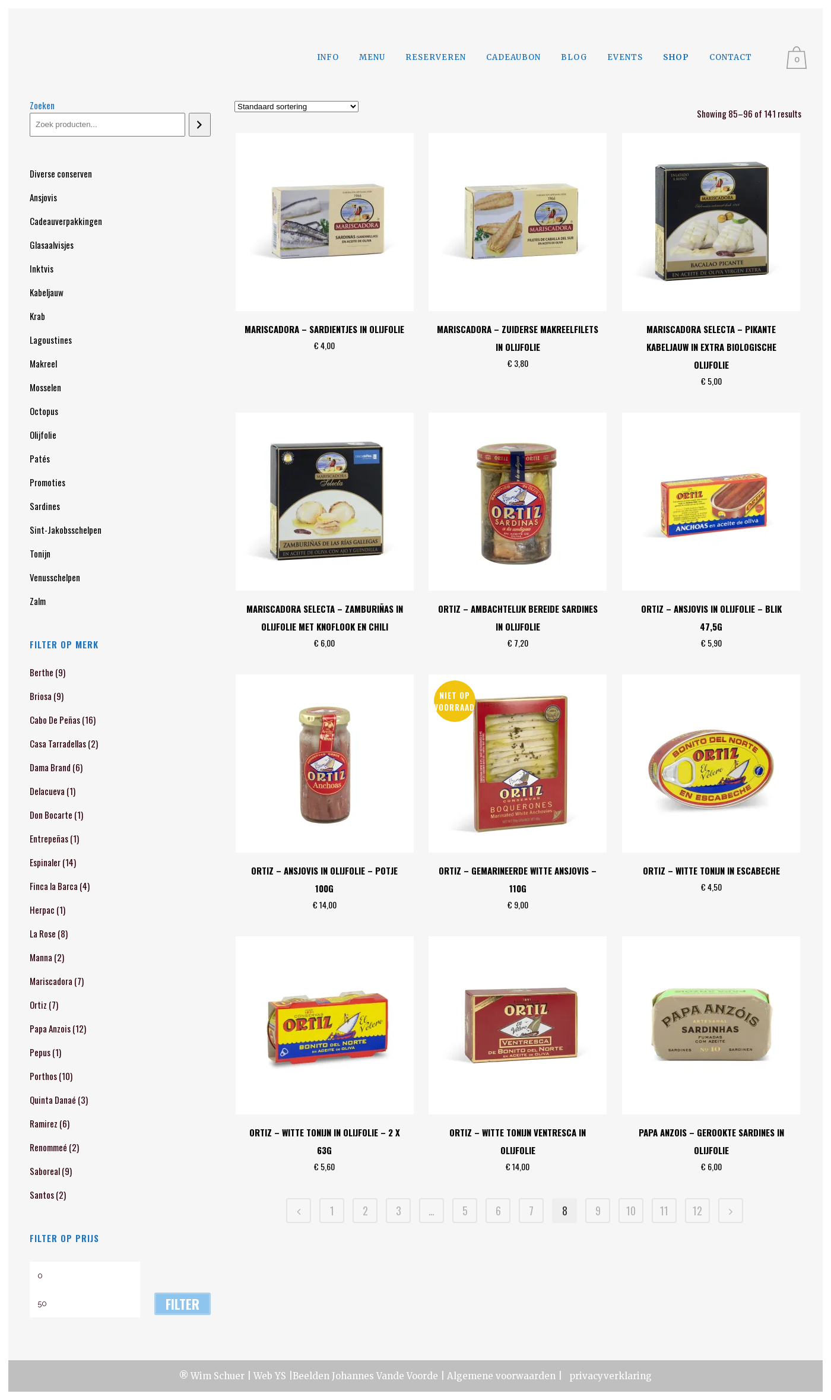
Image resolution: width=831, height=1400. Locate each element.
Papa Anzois (50, 1028)
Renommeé (48, 1147)
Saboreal (45, 1170)
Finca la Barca (54, 885)
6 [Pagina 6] (498, 1210)
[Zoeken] (200, 125)
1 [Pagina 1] (332, 1210)
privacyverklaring (609, 1376)
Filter (182, 1303)
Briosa (41, 695)
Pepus (40, 1052)
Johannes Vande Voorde (385, 1376)
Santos (42, 1194)
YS (280, 1376)
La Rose (43, 933)
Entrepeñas (49, 838)
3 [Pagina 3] (398, 1210)
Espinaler (45, 862)
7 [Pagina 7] (531, 1210)
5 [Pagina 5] (465, 1210)
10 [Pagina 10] (631, 1210)
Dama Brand (50, 767)
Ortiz (38, 1004)
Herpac (42, 909)
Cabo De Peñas (55, 719)
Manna (41, 957)
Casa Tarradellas (58, 743)
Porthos (43, 1075)
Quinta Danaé (53, 1099)
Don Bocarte (51, 814)
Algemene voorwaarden (501, 1376)
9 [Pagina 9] (598, 1210)
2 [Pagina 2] (365, 1210)
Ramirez (44, 1123)
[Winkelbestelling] (296, 106)
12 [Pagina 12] (697, 1210)
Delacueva (47, 790)
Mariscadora (51, 980)
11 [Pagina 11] (664, 1210)
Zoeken (42, 105)
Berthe (41, 672)
